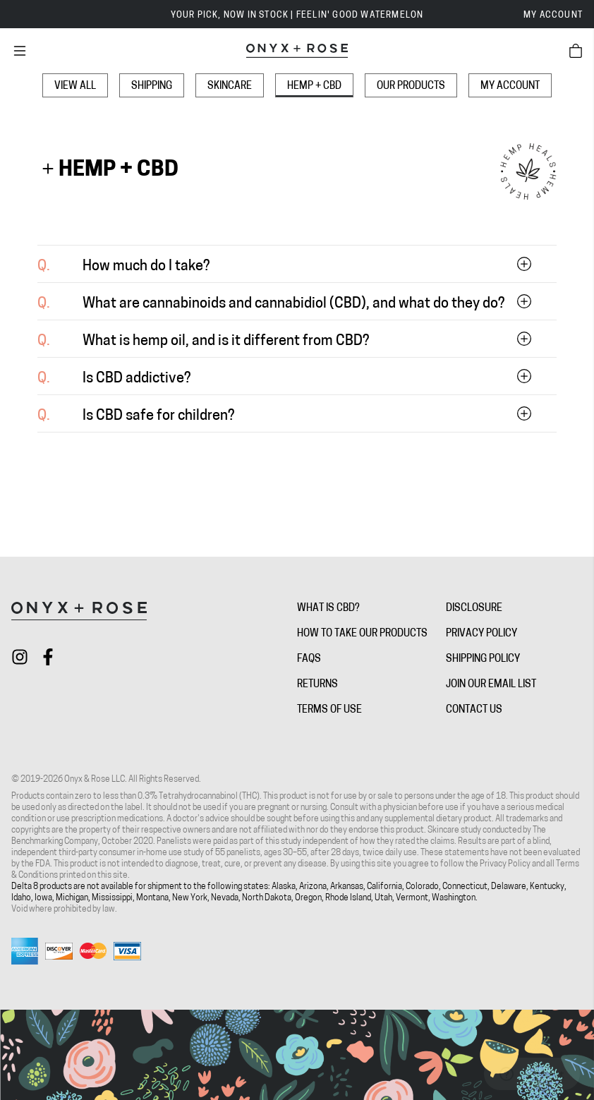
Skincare (229, 86)
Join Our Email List (491, 684)
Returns (317, 684)
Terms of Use (329, 710)
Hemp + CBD (314, 86)
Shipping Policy (483, 659)
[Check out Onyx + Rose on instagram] (19, 656)
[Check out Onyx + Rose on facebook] (48, 656)
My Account (553, 15)
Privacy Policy (481, 634)
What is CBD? (328, 608)
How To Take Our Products (362, 634)
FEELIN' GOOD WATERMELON (360, 15)
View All (75, 86)
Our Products (411, 86)
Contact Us (474, 710)
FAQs (309, 659)
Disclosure (474, 608)
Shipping (151, 86)
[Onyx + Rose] (297, 51)
